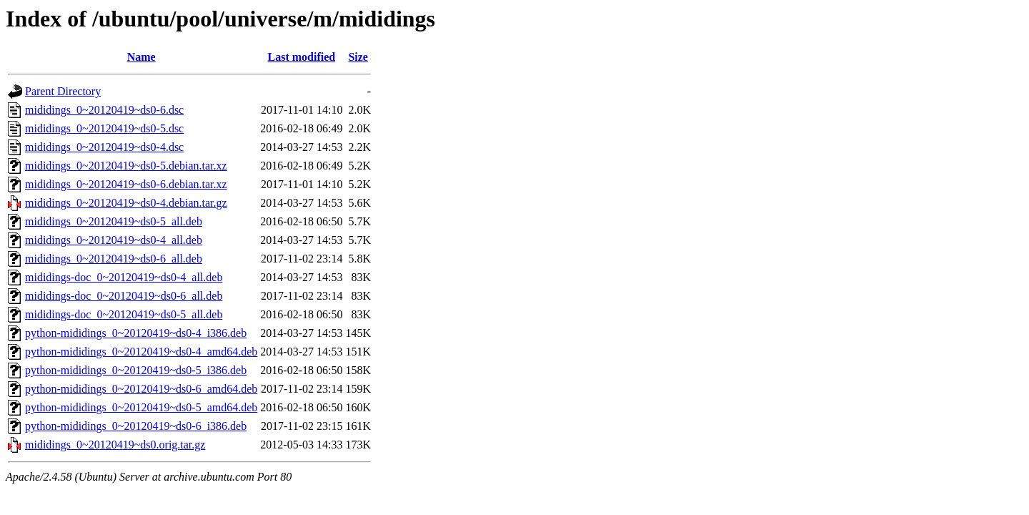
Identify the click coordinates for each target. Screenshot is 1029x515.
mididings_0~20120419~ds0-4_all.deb (113, 240)
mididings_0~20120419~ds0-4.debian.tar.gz (126, 203)
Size (358, 57)
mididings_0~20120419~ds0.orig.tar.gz (115, 444)
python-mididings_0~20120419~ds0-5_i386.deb (136, 370)
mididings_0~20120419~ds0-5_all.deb (113, 221)
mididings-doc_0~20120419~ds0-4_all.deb (123, 277)
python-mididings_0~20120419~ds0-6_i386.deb (136, 426)
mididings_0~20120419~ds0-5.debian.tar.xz (126, 166)
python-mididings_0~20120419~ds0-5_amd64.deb (141, 407)
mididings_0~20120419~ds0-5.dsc (104, 128)
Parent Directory (63, 91)
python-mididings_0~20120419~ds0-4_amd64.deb (141, 351)
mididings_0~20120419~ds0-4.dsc (104, 147)
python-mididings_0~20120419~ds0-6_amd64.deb (141, 389)
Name (141, 57)
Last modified (302, 57)
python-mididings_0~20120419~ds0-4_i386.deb (136, 333)
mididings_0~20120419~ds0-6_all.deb (113, 258)
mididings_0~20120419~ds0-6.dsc (104, 110)
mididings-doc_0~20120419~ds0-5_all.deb (123, 314)
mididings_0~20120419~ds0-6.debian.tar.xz (126, 184)
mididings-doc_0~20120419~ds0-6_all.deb (123, 296)
